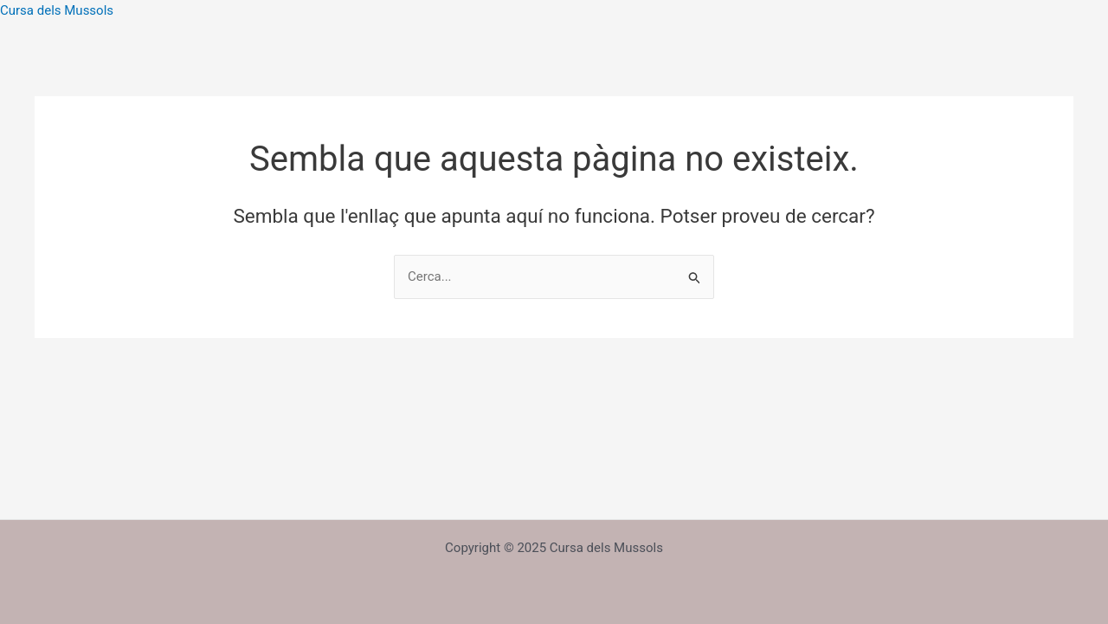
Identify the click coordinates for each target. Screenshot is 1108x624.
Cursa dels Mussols (56, 10)
